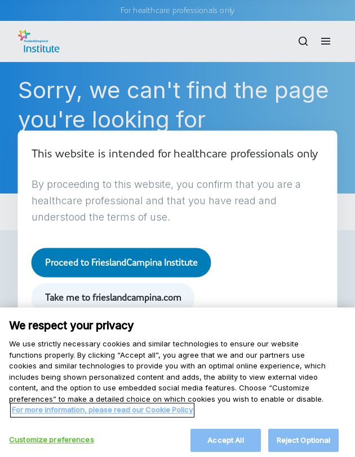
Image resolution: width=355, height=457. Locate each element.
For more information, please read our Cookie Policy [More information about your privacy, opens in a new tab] (102, 416)
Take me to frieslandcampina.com (113, 298)
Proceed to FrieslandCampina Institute (121, 262)
